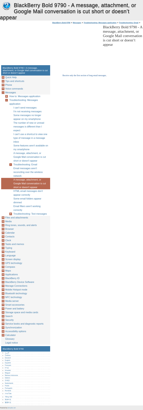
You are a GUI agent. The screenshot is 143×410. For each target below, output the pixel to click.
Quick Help (11, 77)
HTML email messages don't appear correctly (28, 193)
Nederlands (9, 383)
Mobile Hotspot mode (16, 289)
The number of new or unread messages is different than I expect (28, 127)
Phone (8, 85)
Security (9, 320)
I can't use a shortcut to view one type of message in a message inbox (30, 138)
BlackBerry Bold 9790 (6, 5)
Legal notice (11, 342)
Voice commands (14, 88)
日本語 (7, 380)
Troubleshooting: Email (128, 23)
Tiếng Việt (8, 397)
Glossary (9, 339)
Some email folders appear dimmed (27, 200)
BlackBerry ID (12, 278)
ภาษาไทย (8, 393)
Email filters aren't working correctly (27, 208)
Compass (10, 267)
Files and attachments (16, 217)
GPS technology (13, 263)
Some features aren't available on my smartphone (30, 147)
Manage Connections (16, 286)
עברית (7, 368)
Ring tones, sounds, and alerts (21, 225)
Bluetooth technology (16, 293)
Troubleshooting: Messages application (100, 23)
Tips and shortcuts (14, 81)
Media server (12, 301)
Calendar (10, 233)
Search (9, 316)
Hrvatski (8, 370)
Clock (8, 240)
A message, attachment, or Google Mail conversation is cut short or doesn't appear (29, 157)
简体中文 (8, 399)
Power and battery (14, 308)
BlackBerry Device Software (19, 282)
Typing (8, 248)
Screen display (13, 259)
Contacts (9, 236)
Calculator (10, 335)
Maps (8, 270)
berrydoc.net (11, 408)
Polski (7, 386)
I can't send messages (25, 107)
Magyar (7, 373)
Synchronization (13, 327)
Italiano (7, 378)
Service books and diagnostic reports (24, 324)
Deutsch (8, 358)
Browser (9, 229)
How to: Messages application (24, 96)
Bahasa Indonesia (11, 375)
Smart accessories (14, 305)
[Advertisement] (76, 45)
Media (8, 221)
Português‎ (8, 388)
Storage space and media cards (21, 312)
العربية (7, 353)
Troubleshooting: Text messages (30, 214)
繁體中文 (8, 402)
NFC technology (13, 297)
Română (8, 390)
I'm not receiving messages (27, 111)
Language (10, 255)
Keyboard (10, 251)
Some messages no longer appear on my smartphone (27, 117)
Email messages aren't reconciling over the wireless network (28, 172)
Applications (11, 274)
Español (8, 363)
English (7, 360)
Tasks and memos (14, 244)
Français (8, 365)
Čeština (7, 355)
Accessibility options (15, 331)
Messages (77, 23)
